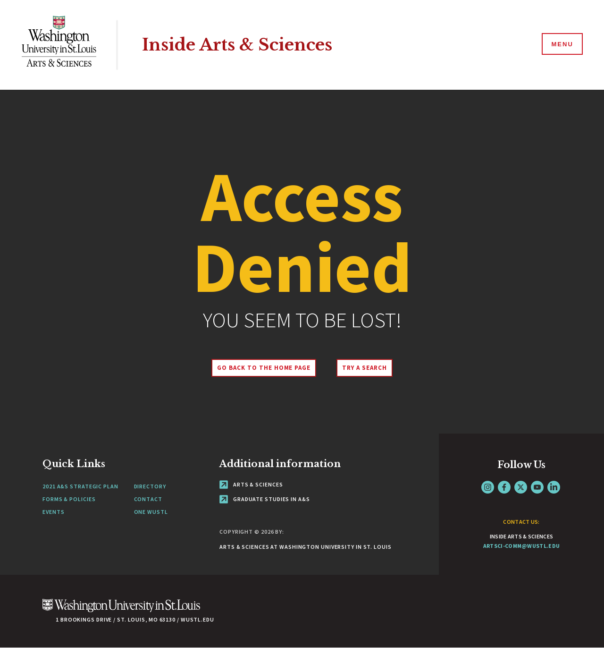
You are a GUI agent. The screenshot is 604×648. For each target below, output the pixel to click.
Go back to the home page (263, 368)
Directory (150, 486)
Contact (148, 499)
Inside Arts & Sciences (237, 44)
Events (53, 511)
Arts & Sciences (251, 484)
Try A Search (364, 368)
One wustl (151, 511)
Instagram (487, 487)
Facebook (504, 487)
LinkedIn (553, 487)
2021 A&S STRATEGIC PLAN (80, 486)
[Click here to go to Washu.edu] (121, 610)
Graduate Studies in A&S (264, 499)
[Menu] (561, 44)
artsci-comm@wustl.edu (521, 545)
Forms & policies (68, 499)
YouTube (537, 487)
